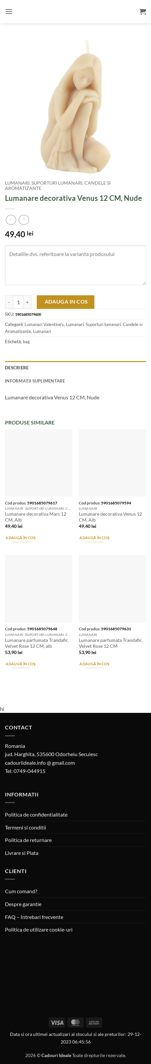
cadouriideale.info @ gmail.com (40, 762)
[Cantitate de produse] (18, 302)
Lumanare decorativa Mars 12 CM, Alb (35, 517)
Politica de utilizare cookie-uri (39, 929)
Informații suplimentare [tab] (35, 381)
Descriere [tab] (16, 367)
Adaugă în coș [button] (20, 537)
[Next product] (11, 220)
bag (26, 341)
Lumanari (42, 331)
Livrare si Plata (21, 853)
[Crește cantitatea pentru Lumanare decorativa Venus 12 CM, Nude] (27, 302)
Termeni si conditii (25, 827)
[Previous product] (24, 220)
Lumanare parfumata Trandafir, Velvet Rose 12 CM (110, 643)
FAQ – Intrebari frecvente (34, 917)
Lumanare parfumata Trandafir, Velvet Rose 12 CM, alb (37, 643)
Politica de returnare (28, 840)
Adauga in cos (66, 302)
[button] (9, 11)
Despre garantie (23, 904)
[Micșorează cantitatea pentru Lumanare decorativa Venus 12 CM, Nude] (9, 302)
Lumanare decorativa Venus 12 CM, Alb (110, 517)
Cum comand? (21, 891)
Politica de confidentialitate (36, 814)
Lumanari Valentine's (44, 324)
